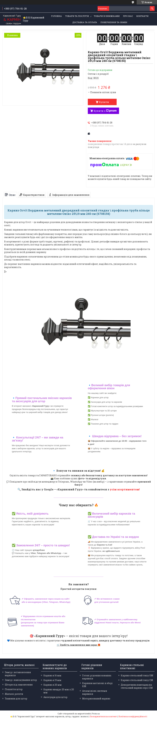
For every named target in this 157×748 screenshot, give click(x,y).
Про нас (128, 16)
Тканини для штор (16, 698)
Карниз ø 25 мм (52, 684)
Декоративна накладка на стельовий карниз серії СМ (137, 686)
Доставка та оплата (84, 22)
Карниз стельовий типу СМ (137, 680)
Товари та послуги (77, 16)
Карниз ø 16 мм (52, 675)
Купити (104, 102)
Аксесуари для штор (55, 697)
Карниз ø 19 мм (52, 680)
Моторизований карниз (96, 698)
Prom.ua (96, 713)
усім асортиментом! (125, 489)
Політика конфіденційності (132, 716)
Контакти (142, 16)
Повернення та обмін (113, 22)
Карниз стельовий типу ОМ (137, 675)
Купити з (105, 110)
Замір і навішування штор (21, 679)
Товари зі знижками (107, 16)
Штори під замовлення (19, 684)
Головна (56, 16)
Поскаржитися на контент (103, 716)
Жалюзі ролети (14, 693)
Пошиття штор (14, 689)
